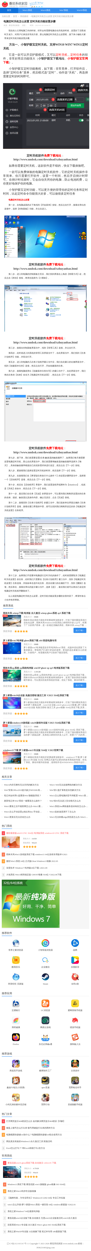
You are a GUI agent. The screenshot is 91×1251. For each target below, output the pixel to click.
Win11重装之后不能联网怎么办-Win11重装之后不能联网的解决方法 (35, 806)
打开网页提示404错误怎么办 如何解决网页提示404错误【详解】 (33, 1121)
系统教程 (24, 16)
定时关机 (48, 575)
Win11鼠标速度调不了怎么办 (62, 812)
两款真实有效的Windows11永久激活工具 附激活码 (27, 1142)
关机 (8, 579)
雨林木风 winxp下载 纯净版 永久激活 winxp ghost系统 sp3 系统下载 (36, 613)
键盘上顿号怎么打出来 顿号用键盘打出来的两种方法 (28, 1128)
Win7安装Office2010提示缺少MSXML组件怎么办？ (27, 790)
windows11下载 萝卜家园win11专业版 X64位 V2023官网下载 (33, 750)
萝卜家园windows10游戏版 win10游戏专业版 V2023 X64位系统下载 (36, 723)
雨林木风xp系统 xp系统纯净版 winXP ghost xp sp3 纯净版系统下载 (36, 668)
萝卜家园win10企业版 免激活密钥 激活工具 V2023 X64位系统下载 (36, 695)
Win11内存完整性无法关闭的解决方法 (21, 785)
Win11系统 (27, 10)
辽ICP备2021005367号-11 (18, 1243)
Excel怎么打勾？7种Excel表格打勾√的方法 (23, 1148)
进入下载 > (80, 630)
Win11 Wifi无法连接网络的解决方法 (65, 785)
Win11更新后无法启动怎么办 (17, 817)
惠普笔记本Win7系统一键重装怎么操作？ (23, 801)
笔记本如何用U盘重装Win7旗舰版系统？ (22, 795)
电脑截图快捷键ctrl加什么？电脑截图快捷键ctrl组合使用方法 (32, 1135)
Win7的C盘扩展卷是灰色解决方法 (64, 790)
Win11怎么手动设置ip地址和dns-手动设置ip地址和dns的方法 (31, 812)
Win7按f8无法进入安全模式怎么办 (65, 801)
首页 (9, 10)
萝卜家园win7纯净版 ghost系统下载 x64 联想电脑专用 (29, 640)
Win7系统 (63, 10)
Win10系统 (45, 10)
